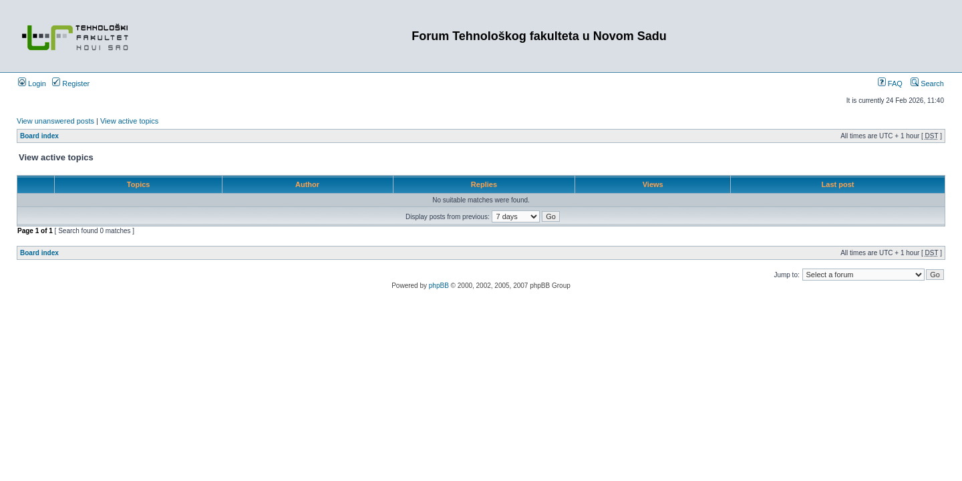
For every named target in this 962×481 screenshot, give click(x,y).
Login (32, 83)
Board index (39, 136)
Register (71, 83)
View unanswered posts (55, 121)
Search (927, 83)
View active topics (129, 121)
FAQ (890, 83)
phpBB (439, 285)
